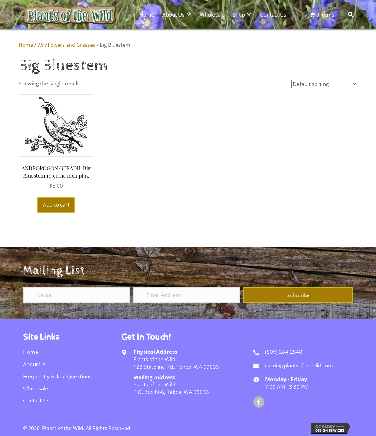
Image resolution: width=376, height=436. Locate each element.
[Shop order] (324, 84)
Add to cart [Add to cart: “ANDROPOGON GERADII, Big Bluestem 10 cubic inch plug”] (56, 204)
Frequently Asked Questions (57, 376)
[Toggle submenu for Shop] (249, 14)
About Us (34, 364)
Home (26, 44)
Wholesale (35, 388)
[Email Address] (186, 295)
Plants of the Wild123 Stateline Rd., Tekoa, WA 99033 (176, 363)
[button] (298, 295)
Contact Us (36, 400)
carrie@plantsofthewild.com (299, 365)
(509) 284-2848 (283, 351)
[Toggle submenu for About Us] (189, 14)
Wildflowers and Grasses (66, 44)
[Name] (76, 295)
